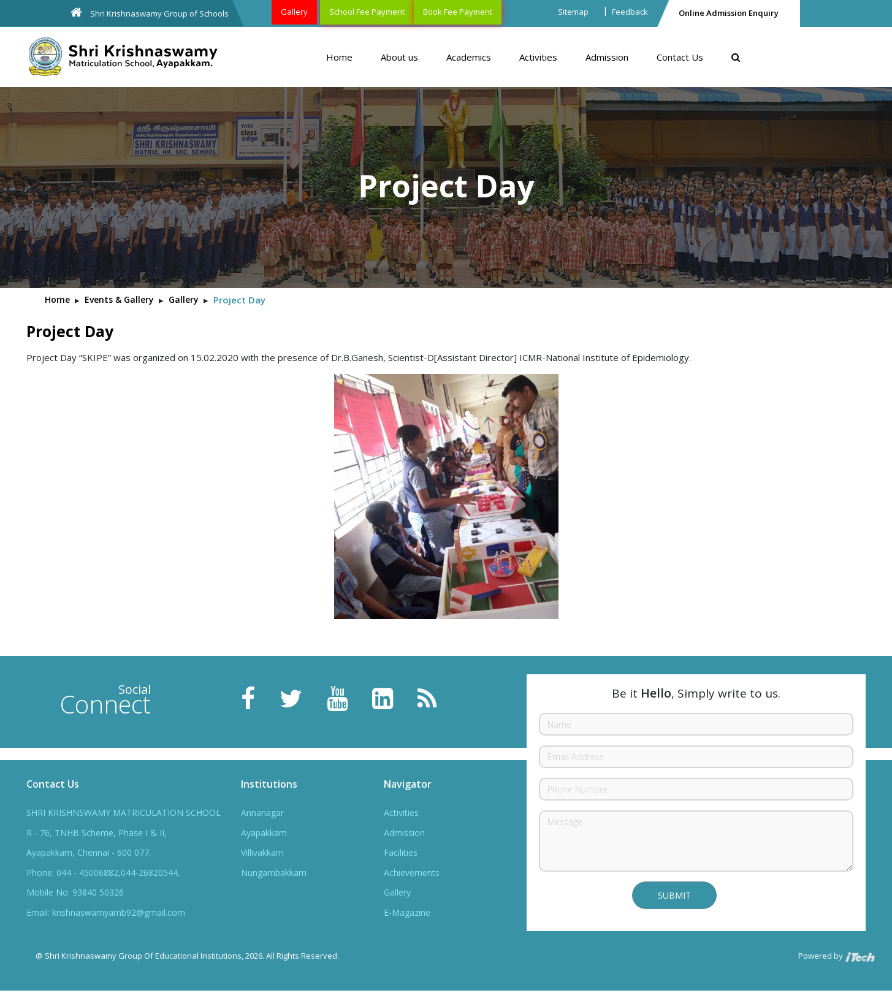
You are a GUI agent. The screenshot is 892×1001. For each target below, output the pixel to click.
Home (339, 57)
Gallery (294, 11)
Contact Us (680, 57)
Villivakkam (262, 852)
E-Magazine (407, 912)
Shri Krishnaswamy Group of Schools (150, 12)
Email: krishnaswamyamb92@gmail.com (105, 912)
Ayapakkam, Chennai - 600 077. (88, 852)
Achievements (412, 872)
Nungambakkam (274, 872)
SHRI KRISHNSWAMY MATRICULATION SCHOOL (123, 812)
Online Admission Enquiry (729, 12)
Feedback (630, 11)
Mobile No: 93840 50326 (75, 892)
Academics (468, 57)
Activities (538, 57)
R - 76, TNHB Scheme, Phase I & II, (96, 833)
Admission (606, 57)
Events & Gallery (119, 299)
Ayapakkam (264, 833)
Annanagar (262, 812)
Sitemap (573, 11)
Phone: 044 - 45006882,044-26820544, (103, 872)
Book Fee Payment (457, 11)
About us (399, 57)
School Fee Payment (367, 11)
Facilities (400, 852)
